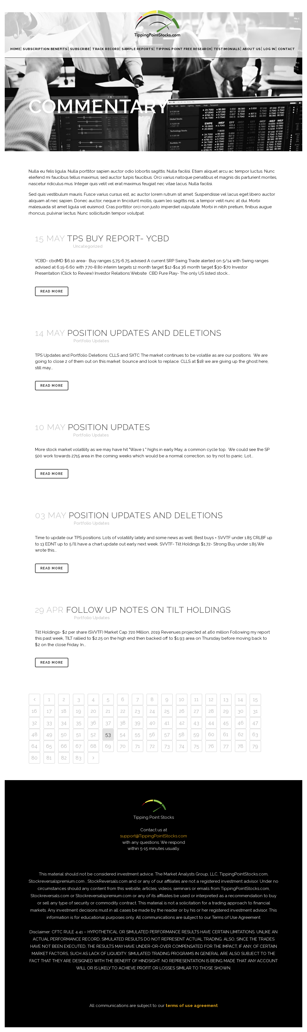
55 (137, 734)
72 (152, 746)
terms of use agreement (192, 1005)
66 (64, 746)
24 (152, 711)
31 (255, 711)
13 (225, 699)
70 (123, 746)
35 (78, 723)
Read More (51, 291)
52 (93, 734)
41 (166, 723)
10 (181, 699)
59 (196, 734)
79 (255, 746)
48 (34, 734)
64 (34, 746)
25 (166, 711)
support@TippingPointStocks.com (153, 835)
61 (225, 734)
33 (49, 723)
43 (196, 723)
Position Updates (109, 427)
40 (152, 723)
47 (255, 723)
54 (123, 734)
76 (211, 746)
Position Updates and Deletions (144, 333)
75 (196, 746)
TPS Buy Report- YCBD (118, 238)
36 (93, 723)
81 (49, 758)
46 (241, 723)
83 (78, 758)
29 (226, 711)
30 (240, 711)
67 (78, 746)
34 (64, 723)
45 (226, 723)
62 (240, 734)
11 (196, 699)
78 (240, 746)
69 (108, 746)
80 (34, 758)
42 (181, 723)
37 (108, 723)
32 (34, 723)
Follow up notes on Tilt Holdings (148, 610)
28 (211, 711)
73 (167, 746)
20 (93, 711)
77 (226, 746)
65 (49, 746)
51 (78, 734)
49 (49, 734)
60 (211, 734)
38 (123, 723)
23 (137, 711)
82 (64, 758)
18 (63, 711)
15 (255, 699)
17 (49, 711)
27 (196, 711)
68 (93, 746)
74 (181, 746)
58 (181, 734)
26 (181, 711)
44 (211, 723)
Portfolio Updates (91, 340)
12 (211, 699)
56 (152, 734)
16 (34, 711)
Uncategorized (88, 246)
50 (64, 734)
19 (78, 711)
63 (255, 734)
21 (108, 711)
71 (137, 746)
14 (240, 699)
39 (137, 723)
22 (122, 711)
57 (167, 734)
